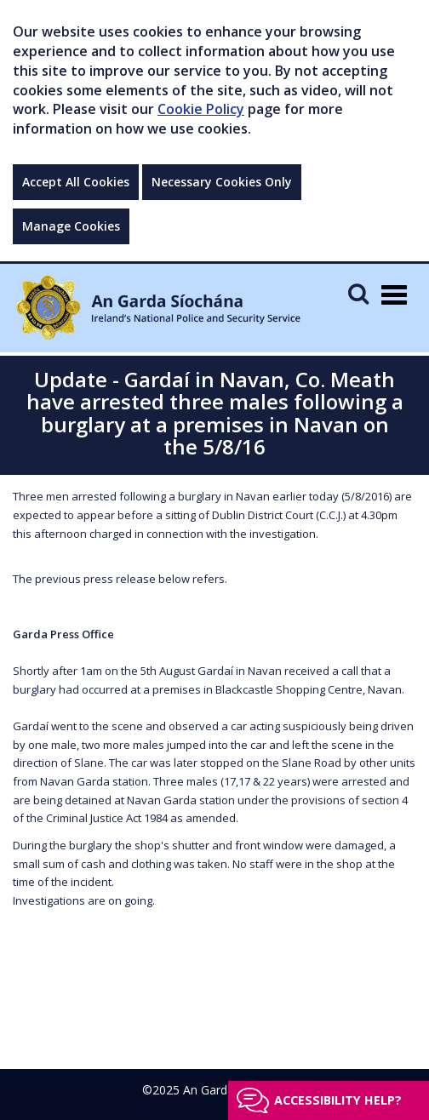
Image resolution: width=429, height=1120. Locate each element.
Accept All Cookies (75, 182)
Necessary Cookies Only (222, 182)
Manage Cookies (71, 226)
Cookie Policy (200, 109)
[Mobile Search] (358, 293)
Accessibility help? (338, 1100)
